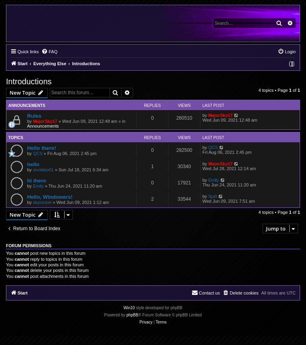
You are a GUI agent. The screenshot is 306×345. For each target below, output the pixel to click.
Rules (34, 116)
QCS (38, 153)
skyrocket (42, 202)
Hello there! (41, 148)
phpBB (132, 315)
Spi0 (212, 196)
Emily (38, 186)
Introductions (29, 81)
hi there (36, 181)
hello (33, 164)
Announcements (43, 126)
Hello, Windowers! (50, 197)
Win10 (129, 308)
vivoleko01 (43, 169)
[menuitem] (49, 51)
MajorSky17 (45, 121)
